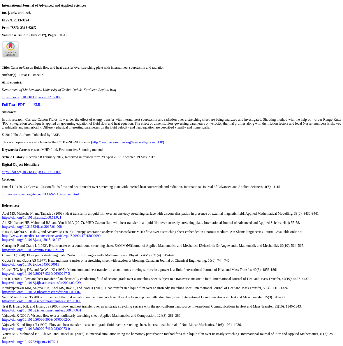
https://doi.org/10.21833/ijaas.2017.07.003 (31, 97)
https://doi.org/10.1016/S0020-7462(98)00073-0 (36, 328)
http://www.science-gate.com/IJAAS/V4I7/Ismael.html (40, 194)
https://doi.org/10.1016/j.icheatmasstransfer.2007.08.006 (41, 301)
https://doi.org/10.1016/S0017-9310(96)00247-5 (36, 273)
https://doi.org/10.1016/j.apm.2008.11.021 (31, 217)
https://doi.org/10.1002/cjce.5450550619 (30, 264)
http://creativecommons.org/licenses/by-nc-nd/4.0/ (127, 142)
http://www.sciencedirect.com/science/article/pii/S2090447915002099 (51, 236)
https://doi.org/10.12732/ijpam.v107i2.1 (30, 342)
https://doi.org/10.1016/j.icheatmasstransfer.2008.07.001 (41, 310)
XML (37, 104)
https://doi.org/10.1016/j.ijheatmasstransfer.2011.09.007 (41, 292)
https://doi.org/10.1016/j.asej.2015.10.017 (31, 240)
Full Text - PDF (13, 104)
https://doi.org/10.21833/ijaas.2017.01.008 (32, 226)
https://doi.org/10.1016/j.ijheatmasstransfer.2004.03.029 (41, 283)
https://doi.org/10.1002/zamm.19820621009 (33, 250)
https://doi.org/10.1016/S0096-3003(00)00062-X (36, 319)
